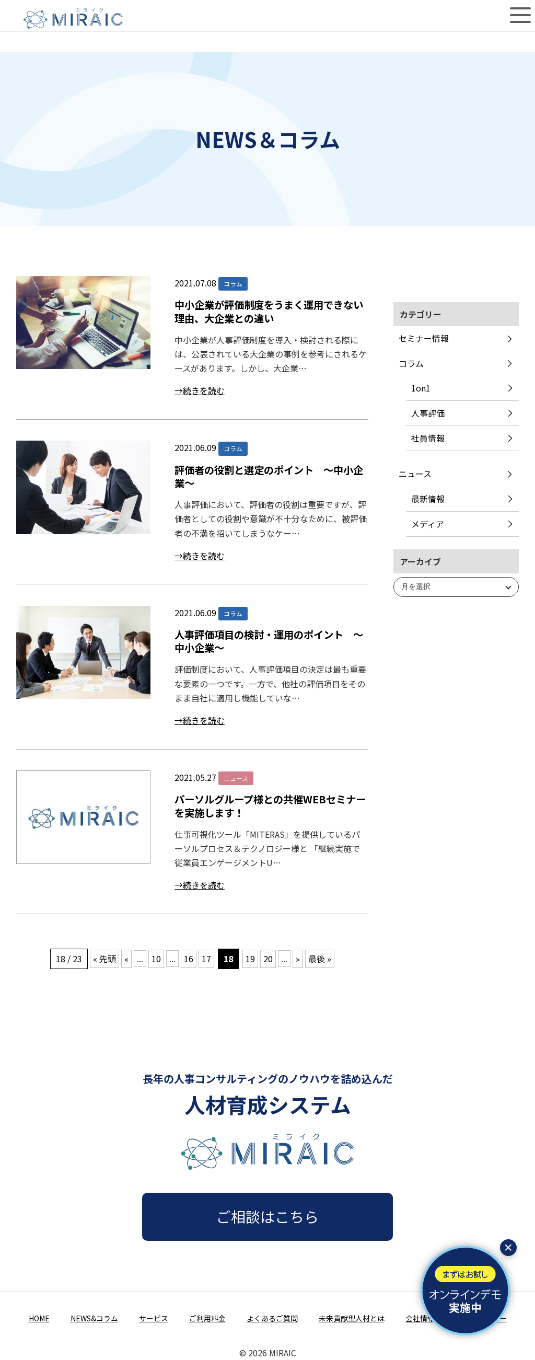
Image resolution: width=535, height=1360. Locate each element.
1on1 (421, 388)
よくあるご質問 (272, 1318)
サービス (153, 1318)
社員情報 (428, 438)
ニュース (415, 473)
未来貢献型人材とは (352, 1318)
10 (156, 958)
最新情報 (428, 498)
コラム (411, 363)
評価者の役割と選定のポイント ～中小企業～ (269, 476)
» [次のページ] (298, 958)
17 (206, 958)
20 (268, 958)
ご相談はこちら (267, 1216)
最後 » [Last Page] (319, 958)
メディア (427, 523)
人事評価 (428, 413)
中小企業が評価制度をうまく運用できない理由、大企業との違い (269, 311)
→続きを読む (200, 390)
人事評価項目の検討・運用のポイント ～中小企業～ (269, 641)
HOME (39, 1318)
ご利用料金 (207, 1318)
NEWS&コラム (94, 1318)
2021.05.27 (195, 777)
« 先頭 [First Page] (104, 958)
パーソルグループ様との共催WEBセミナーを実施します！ (270, 806)
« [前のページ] (126, 958)
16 (188, 958)
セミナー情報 (424, 338)
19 (250, 958)
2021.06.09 (195, 447)
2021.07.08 (195, 282)
